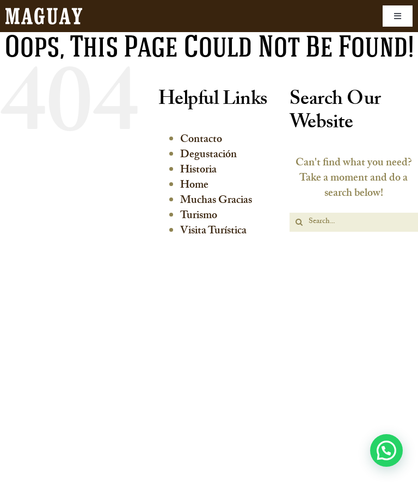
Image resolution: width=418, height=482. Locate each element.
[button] (386, 450)
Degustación (208, 155)
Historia (198, 171)
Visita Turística (213, 232)
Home (194, 186)
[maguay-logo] (43, 13)
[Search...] (354, 222)
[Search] (299, 222)
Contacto (201, 140)
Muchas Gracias (216, 201)
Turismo (198, 216)
